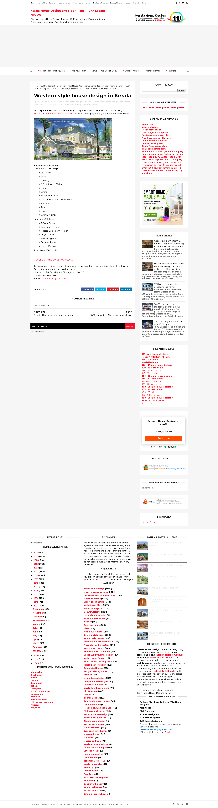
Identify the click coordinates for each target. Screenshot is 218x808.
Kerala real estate (93, 787)
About (127, 3)
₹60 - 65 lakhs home (151, 381)
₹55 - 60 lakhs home (152, 378)
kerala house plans (94, 764)
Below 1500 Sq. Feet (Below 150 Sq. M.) (162, 154)
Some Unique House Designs (163, 588)
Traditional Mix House (95, 761)
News (144, 3)
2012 (36, 606)
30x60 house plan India (165, 304)
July (35, 628)
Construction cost (94, 684)
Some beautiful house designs (164, 576)
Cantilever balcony (94, 784)
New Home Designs (94, 648)
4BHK (166, 107)
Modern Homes (64, 3)
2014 (36, 598)
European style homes (96, 731)
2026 (36, 552)
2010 (36, 659)
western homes (76, 89)
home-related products (162, 657)
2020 (36, 575)
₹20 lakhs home (150, 362)
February (37, 647)
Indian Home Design (95, 658)
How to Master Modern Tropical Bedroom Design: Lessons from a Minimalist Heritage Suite (169, 266)
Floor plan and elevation (97, 645)
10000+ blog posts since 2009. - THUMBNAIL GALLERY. (53, 804)
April (35, 639)
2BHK (151, 107)
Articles (88, 674)
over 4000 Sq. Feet (47, 104)
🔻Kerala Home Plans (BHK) (51, 71)
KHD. (87, 804)
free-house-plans (93, 632)
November (38, 613)
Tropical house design (96, 714)
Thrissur (34, 705)
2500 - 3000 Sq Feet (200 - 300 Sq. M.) (162, 159)
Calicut (47, 691)
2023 (36, 564)
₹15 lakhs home (150, 359)
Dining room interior (95, 711)
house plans (154, 140)
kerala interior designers (97, 744)
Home (32, 3)
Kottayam (35, 688)
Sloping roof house (94, 602)
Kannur (34, 680)
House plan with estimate (98, 708)
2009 (36, 663)
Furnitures (89, 774)
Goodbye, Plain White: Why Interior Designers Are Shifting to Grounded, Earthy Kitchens (169, 244)
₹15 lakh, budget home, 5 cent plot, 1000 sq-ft (168, 323)
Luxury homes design (95, 615)
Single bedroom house (96, 794)
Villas (87, 628)
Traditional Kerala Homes (97, 651)
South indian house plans (97, 661)
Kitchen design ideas (95, 717)
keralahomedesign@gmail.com (156, 729)
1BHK (144, 107)
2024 (36, 560)
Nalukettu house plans (96, 777)
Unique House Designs (96, 681)
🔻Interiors (170, 71)
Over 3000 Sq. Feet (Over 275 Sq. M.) (161, 162)
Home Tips (147, 124)
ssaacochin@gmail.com (53, 278)
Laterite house (92, 751)
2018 (36, 583)
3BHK (159, 107)
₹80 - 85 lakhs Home (152, 392)
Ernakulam (36, 675)
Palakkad (35, 696)
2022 (36, 568)
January (37, 651)
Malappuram (36, 694)
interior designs (164, 655)
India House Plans (75, 86)
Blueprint (89, 780)
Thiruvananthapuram (41, 702)
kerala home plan (112, 86)
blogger (130, 326)
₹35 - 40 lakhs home (151, 370)
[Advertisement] (109, 46)
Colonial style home (94, 635)
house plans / (157, 138)
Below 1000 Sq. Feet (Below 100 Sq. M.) (162, 151)
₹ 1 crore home (149, 403)
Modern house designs (96, 592)
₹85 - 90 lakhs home (152, 395)
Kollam (34, 686)
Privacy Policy (148, 522)
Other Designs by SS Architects (53, 259)
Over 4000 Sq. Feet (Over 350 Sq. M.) (161, 165)
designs (150, 127)
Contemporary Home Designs (100, 595)
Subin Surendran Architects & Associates (55, 113)
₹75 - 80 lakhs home (152, 389)
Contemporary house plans (156, 135)
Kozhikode (36, 691)
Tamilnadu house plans (154, 149)
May (35, 635)
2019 (36, 579)
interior (88, 622)
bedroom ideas (92, 698)
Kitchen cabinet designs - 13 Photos (166, 621)
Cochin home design (56, 86)
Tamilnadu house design (97, 701)
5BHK (43, 86)
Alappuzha (36, 672)
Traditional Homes (100, 3)
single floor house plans (97, 688)
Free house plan (78, 71)
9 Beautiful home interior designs (165, 565)
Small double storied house (98, 641)
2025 (36, 556)
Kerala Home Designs (46, 3)
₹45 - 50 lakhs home (151, 373)
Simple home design (95, 721)
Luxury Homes (116, 3)
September (39, 620)
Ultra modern (91, 691)
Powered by (163, 447)
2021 (36, 571)
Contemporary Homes (81, 3)
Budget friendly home (96, 671)
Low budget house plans (155, 132)
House (151, 130)
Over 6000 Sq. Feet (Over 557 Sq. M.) (161, 168)
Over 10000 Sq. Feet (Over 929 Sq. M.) (162, 170)
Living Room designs (95, 678)
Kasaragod (36, 683)
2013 (36, 602)
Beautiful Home (92, 612)
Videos (87, 694)
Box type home (92, 625)
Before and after (93, 790)
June (35, 632)
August (37, 624)
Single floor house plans (154, 146)
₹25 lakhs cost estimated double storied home (166, 285)
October (37, 616)
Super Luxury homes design (55, 89)
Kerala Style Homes (94, 638)
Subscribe (164, 438)
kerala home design (94, 86)
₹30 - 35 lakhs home (152, 368)
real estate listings (163, 671)
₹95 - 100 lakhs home (153, 400)
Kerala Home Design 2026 (104, 71)
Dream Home (91, 757)
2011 (36, 655)
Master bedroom (93, 741)
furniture (179, 655)
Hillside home (91, 770)
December (38, 609)
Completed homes (94, 668)
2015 (36, 594)
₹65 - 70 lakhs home (151, 384)
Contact (135, 3)
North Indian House (94, 724)
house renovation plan (96, 747)
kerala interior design (95, 665)
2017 (36, 586)
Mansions (147, 173)
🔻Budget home (130, 71)
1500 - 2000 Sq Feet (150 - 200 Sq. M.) (161, 157)
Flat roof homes (92, 598)
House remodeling (94, 754)
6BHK (181, 107)
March (36, 643)
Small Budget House (95, 618)
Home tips (89, 767)
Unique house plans (152, 143)
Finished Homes (152, 71)
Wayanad (35, 707)
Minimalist (89, 737)
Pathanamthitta (38, 699)
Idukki (33, 677)
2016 (36, 590)
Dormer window (92, 704)
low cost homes (92, 727)
